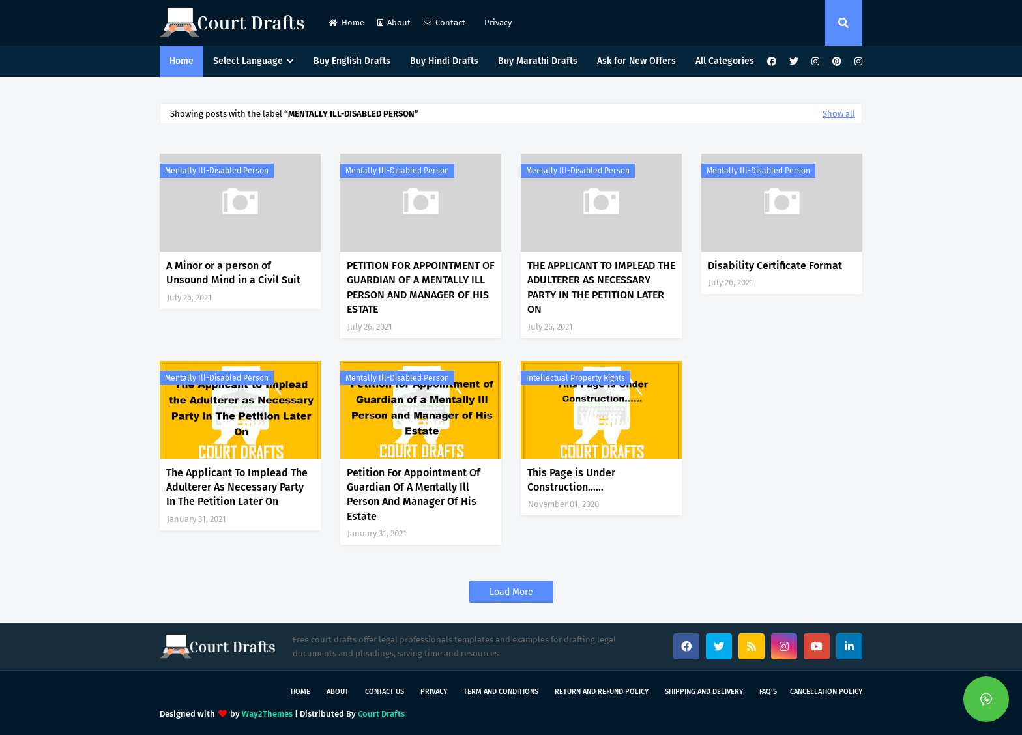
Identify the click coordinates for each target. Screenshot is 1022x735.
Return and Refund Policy (602, 691)
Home (346, 22)
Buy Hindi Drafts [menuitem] (444, 60)
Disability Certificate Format (775, 265)
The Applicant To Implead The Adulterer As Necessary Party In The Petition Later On (237, 487)
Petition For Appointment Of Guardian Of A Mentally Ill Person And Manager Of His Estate (413, 495)
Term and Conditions (500, 691)
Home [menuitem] (181, 60)
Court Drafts (381, 714)
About (394, 22)
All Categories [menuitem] (724, 60)
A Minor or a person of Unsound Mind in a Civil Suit (233, 272)
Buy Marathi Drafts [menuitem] (537, 60)
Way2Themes (267, 714)
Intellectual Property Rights (575, 377)
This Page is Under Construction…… (571, 480)
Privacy (497, 22)
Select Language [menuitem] (248, 60)
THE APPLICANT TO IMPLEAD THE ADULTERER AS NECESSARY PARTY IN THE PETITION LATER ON (601, 287)
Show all (839, 114)
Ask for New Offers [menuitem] (636, 60)
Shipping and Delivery (704, 691)
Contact (444, 22)
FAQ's (768, 691)
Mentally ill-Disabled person (217, 170)
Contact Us (384, 691)
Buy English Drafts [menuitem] (352, 60)
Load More (511, 592)
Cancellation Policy (826, 691)
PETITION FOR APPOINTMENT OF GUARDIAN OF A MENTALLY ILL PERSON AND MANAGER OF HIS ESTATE (421, 287)
